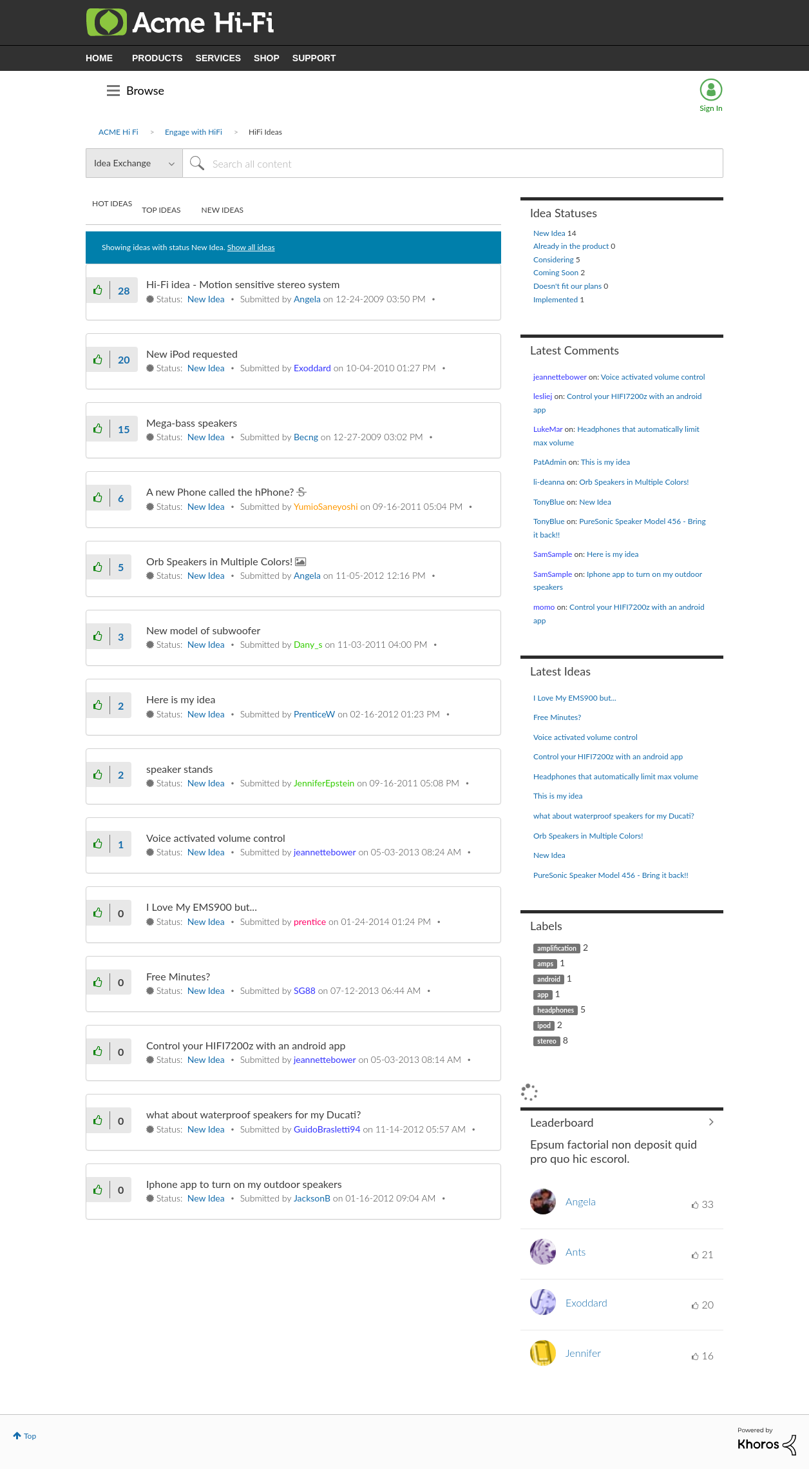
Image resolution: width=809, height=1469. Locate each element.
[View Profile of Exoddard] (312, 367)
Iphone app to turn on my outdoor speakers (244, 1184)
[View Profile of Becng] (306, 436)
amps (545, 964)
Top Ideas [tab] (161, 210)
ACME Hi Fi (118, 132)
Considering (554, 259)
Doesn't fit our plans (568, 286)
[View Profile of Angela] (307, 298)
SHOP (267, 58)
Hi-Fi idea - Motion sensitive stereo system (242, 284)
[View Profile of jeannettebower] (325, 851)
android (548, 979)
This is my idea (606, 462)
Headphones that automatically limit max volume (615, 776)
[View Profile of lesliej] (542, 396)
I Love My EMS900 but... (201, 906)
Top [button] (30, 1436)
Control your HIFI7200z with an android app (245, 1045)
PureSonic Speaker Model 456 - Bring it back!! (611, 875)
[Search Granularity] (134, 163)
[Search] (452, 163)
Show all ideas (251, 247)
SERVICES (219, 58)
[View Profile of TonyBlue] (549, 502)
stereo (547, 1041)
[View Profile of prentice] (310, 921)
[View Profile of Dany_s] (308, 644)
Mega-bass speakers (191, 422)
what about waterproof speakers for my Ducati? (253, 1114)
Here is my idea (180, 699)
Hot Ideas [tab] (112, 203)
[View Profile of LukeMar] (547, 429)
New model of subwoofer (203, 630)
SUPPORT (314, 58)
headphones (555, 1010)
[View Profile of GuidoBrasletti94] (327, 1129)
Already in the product (572, 246)
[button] (98, 289)
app (542, 994)
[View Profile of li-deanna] (549, 482)
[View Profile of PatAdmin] (549, 462)
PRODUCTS (157, 58)
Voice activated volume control (215, 838)
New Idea (206, 298)
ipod (544, 1025)
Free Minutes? (178, 976)
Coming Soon (556, 272)
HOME (99, 58)
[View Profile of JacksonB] (312, 1197)
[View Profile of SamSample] (552, 554)
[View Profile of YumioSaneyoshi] (326, 506)
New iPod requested (192, 353)
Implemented (556, 299)
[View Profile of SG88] (305, 990)
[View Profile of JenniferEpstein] (324, 782)
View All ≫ (621, 1122)
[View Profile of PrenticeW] (314, 713)
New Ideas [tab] (222, 210)
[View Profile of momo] (544, 607)
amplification (556, 948)
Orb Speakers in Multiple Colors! (220, 561)
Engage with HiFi (193, 132)
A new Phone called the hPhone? (221, 491)
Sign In (711, 108)
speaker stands (179, 769)
